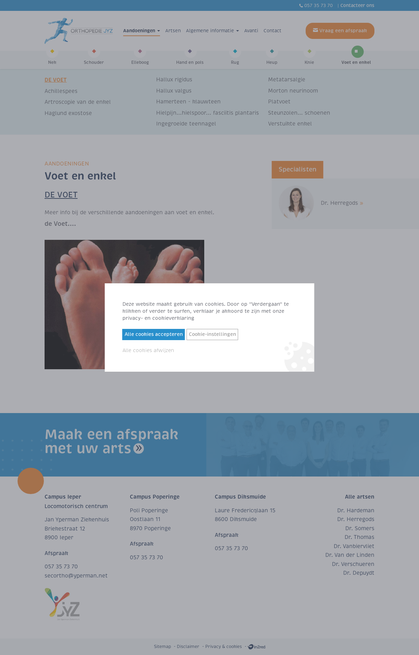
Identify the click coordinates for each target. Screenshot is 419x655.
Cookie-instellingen (212, 334)
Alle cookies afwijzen (148, 350)
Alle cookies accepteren (154, 334)
